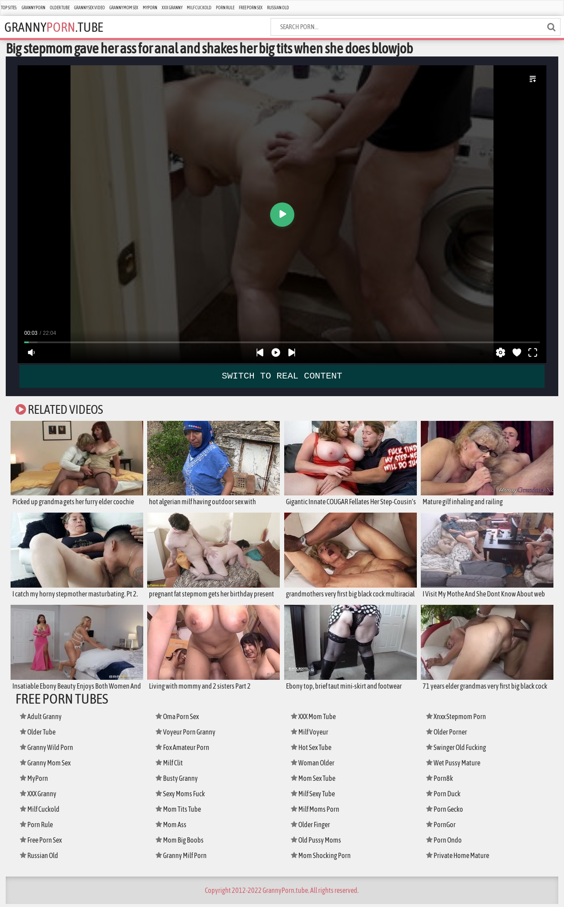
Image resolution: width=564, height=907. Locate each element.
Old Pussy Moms (318, 842)
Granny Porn (33, 7)
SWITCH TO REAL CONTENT (282, 375)
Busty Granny (179, 781)
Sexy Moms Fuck (183, 796)
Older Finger (313, 827)
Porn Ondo (445, 842)
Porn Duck (445, 796)
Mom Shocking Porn (323, 858)
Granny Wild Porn (49, 750)
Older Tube (60, 7)
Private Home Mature (460, 858)
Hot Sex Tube (313, 750)
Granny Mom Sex (123, 7)
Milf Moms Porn (317, 812)
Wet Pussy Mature (455, 765)
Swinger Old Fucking (459, 750)
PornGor (442, 827)
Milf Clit (171, 765)
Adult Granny (43, 719)
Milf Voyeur (311, 734)
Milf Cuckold (199, 7)
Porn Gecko (446, 812)
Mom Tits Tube (180, 812)
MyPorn (150, 7)
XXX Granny (172, 7)
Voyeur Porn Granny (188, 734)
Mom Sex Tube (315, 781)
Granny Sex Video (89, 7)
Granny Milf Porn (184, 858)
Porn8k (440, 781)
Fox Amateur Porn (185, 750)
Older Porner (448, 734)
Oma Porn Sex (180, 719)
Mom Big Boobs (181, 842)
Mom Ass (172, 827)
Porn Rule (225, 7)
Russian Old (278, 7)
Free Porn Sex (251, 7)
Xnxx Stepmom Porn (459, 719)
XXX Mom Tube (316, 719)
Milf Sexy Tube (315, 796)
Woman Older (315, 765)
